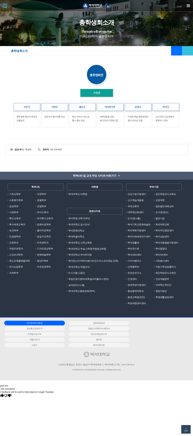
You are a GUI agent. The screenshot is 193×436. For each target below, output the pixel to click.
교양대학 (160, 200)
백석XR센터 (161, 255)
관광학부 (41, 206)
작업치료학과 (16, 249)
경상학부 (13, 206)
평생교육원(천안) (136, 297)
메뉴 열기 (188, 5)
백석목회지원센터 (137, 230)
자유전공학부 (44, 267)
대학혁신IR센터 (135, 212)
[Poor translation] (7, 390)
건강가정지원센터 (137, 194)
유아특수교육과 (45, 218)
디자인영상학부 (45, 249)
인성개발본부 (162, 279)
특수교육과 (15, 218)
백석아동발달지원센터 (166, 242)
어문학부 (41, 194)
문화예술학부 (44, 255)
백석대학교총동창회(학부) (81, 291)
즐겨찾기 (176, 50)
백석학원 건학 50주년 (79, 218)
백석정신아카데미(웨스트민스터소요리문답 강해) (93, 261)
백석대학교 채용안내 (78, 267)
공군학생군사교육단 (165, 194)
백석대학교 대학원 (77, 194)
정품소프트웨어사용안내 (33, 329)
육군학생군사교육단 (165, 273)
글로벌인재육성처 (164, 206)
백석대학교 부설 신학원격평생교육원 (87, 249)
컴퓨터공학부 (44, 224)
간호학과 (13, 242)
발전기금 (160, 218)
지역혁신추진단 (163, 285)
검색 (5, 7)
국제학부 (13, 273)
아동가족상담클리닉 (165, 267)
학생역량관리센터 (137, 303)
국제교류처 (133, 206)
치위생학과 (42, 242)
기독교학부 (15, 194)
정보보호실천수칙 (155, 329)
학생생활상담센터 (164, 297)
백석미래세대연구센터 (139, 236)
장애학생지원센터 (137, 285)
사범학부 (13, 212)
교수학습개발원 (136, 200)
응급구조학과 (44, 236)
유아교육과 (42, 212)
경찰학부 (41, 200)
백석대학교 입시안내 (78, 224)
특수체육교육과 (17, 224)
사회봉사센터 (162, 261)
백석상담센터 (162, 236)
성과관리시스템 (76, 285)
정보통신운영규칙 (155, 323)
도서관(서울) (134, 218)
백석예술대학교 (76, 236)
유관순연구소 (134, 273)
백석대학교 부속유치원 (80, 255)
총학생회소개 (19, 50)
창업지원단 (161, 291)
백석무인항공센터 (164, 230)
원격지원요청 (33, 340)
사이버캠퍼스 (134, 261)
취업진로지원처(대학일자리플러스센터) (88, 279)
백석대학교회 (162, 224)
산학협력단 (133, 267)
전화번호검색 (94, 323)
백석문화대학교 (76, 230)
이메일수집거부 (94, 329)
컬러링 (94, 334)
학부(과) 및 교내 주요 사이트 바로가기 (94, 175)
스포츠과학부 (16, 255)
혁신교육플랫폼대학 (19, 261)
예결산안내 (33, 334)
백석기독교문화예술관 (139, 224)
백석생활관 (133, 242)
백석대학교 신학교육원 (80, 242)
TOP (186, 431)
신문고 (155, 334)
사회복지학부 (16, 200)
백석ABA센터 (134, 255)
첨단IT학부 (42, 261)
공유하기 (187, 50)
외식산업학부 (16, 267)
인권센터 (132, 279)
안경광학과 (15, 236)
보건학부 (13, 230)
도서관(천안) (161, 212)
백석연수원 (133, 249)
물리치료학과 (44, 230)
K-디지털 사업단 (76, 273)
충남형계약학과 (136, 291)
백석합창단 (161, 249)
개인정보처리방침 (33, 323)
